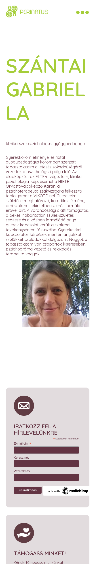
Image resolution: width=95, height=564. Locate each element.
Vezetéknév (22, 469)
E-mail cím (22, 441)
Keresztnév (22, 455)
